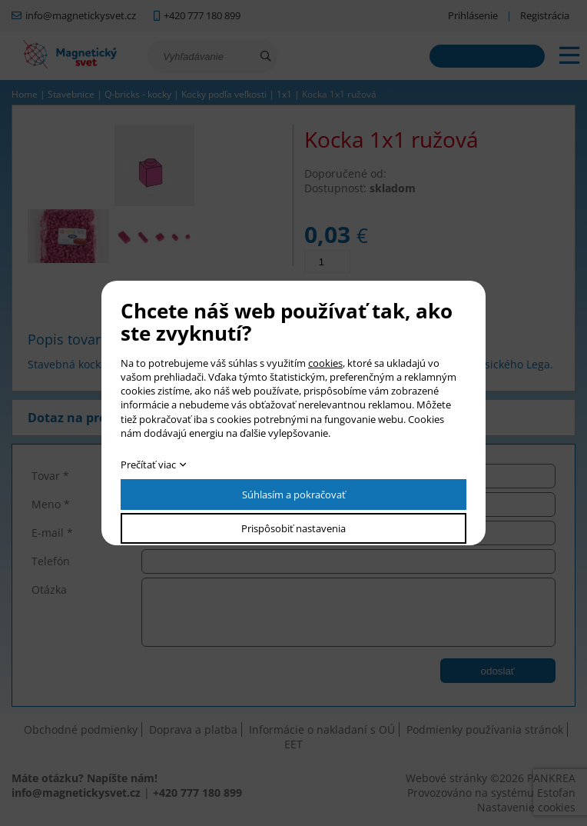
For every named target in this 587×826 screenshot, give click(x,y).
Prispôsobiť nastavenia (293, 528)
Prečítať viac (148, 464)
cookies (325, 363)
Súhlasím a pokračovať (294, 494)
